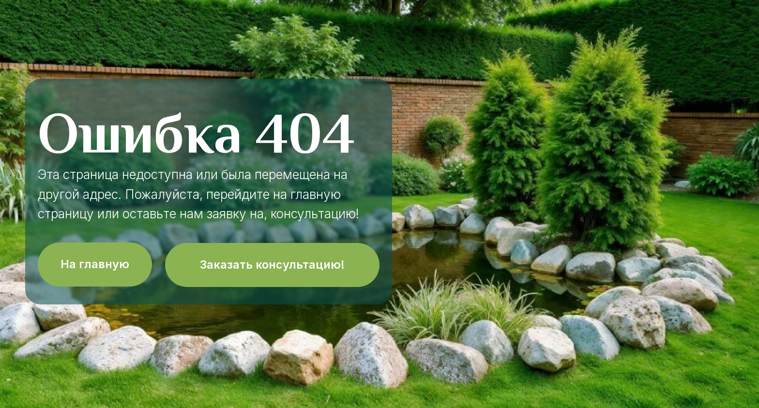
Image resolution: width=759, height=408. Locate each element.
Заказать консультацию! (272, 264)
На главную (95, 264)
